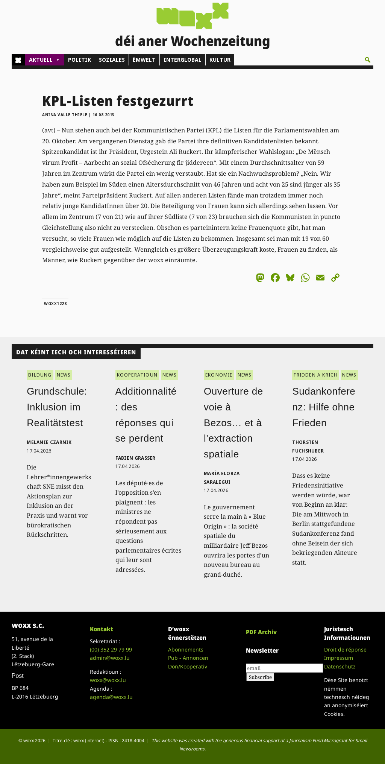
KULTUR (219, 59)
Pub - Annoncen (188, 657)
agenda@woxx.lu (111, 696)
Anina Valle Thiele (64, 114)
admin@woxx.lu (110, 657)
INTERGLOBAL (183, 59)
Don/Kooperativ (187, 666)
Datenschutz (340, 666)
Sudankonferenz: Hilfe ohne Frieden (323, 407)
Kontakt (101, 629)
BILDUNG (40, 375)
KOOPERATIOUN (137, 375)
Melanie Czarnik (49, 442)
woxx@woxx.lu (108, 679)
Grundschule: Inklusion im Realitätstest (57, 407)
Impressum (338, 657)
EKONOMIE (219, 375)
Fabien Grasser (135, 458)
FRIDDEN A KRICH (315, 375)
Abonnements (185, 649)
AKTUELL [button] (44, 59)
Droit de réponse (345, 649)
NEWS (64, 375)
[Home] (18, 59)
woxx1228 (55, 303)
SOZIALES (112, 59)
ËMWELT (144, 59)
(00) (111, 649)
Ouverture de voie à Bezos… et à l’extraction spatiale (233, 422)
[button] (367, 59)
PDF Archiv (261, 632)
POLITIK (79, 59)
